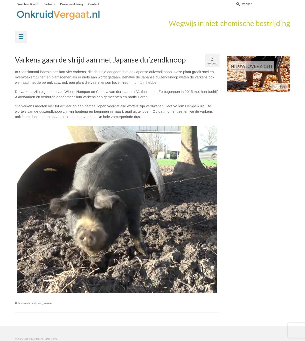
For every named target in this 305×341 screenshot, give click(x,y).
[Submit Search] (237, 4)
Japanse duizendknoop (29, 303)
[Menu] (21, 37)
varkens (47, 303)
